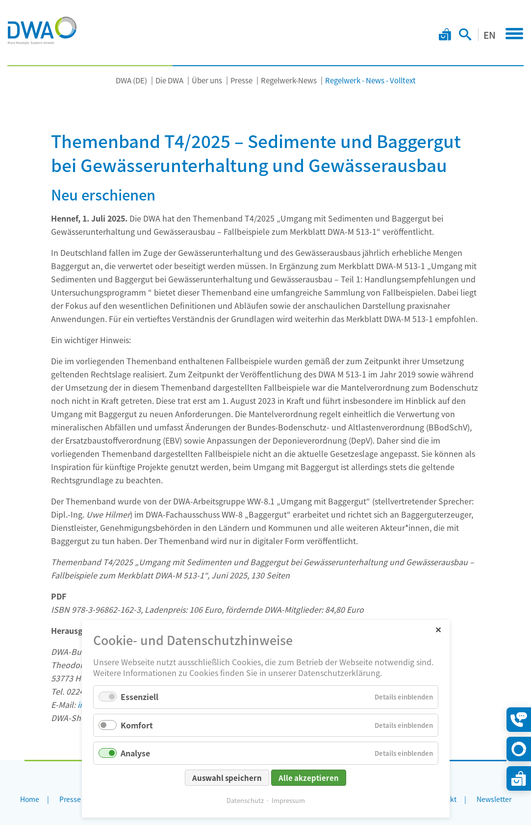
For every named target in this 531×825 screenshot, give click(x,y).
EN (489, 34)
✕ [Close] (438, 629)
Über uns (207, 80)
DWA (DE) (131, 80)
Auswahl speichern (227, 778)
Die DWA (169, 80)
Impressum (288, 800)
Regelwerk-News (289, 80)
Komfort (137, 725)
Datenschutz (245, 800)
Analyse (135, 753)
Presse (241, 80)
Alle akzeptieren (308, 778)
